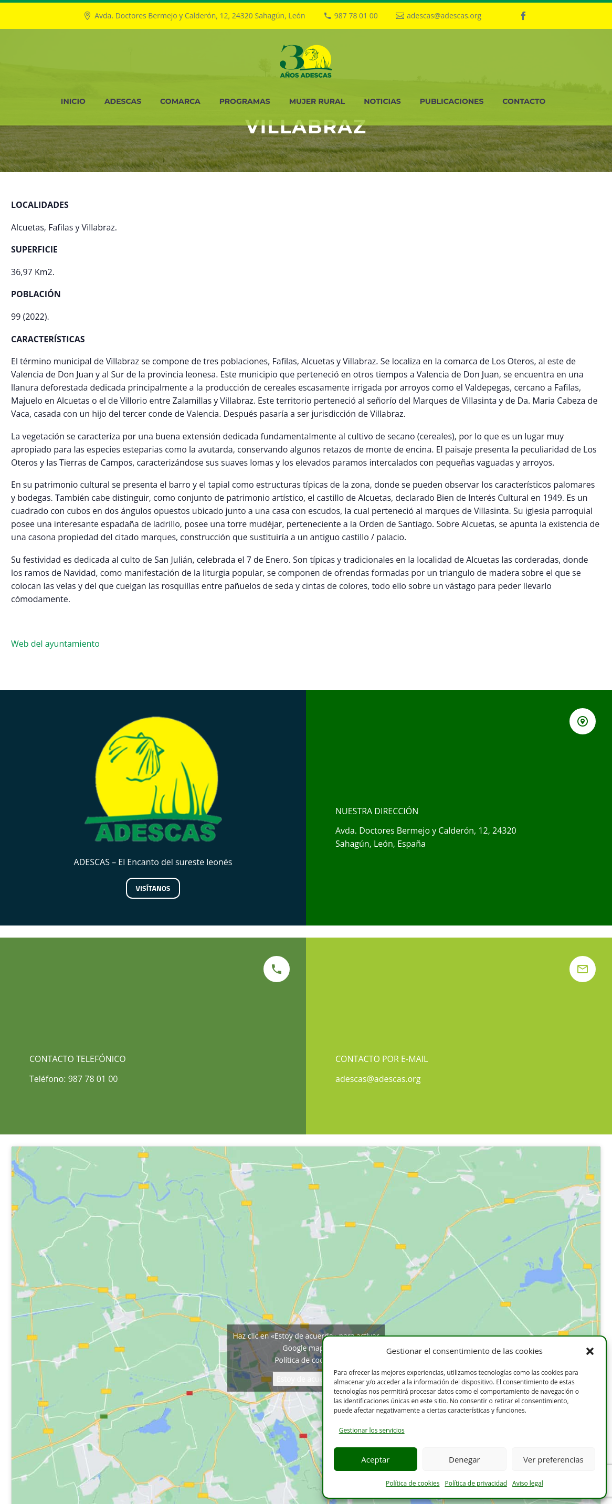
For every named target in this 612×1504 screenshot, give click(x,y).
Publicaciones (452, 101)
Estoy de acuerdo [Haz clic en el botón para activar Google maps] (306, 1379)
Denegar (464, 1459)
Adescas (122, 101)
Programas (244, 101)
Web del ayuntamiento (55, 643)
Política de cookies (413, 1483)
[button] (590, 1351)
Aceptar (375, 1459)
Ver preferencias (553, 1459)
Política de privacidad (476, 1483)
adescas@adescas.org (444, 15)
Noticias (382, 101)
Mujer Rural (317, 101)
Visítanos (153, 887)
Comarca (180, 101)
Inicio (73, 101)
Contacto (523, 101)
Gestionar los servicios (372, 1430)
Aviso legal (527, 1483)
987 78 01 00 (356, 15)
